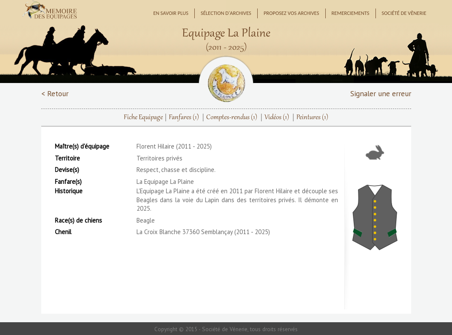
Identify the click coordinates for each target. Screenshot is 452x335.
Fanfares (184, 117)
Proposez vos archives (291, 13)
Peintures (312, 117)
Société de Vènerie (404, 13)
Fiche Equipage (143, 117)
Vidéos (276, 117)
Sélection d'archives (226, 13)
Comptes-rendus (231, 117)
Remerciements (351, 13)
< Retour (54, 93)
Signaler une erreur (380, 93)
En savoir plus (170, 13)
